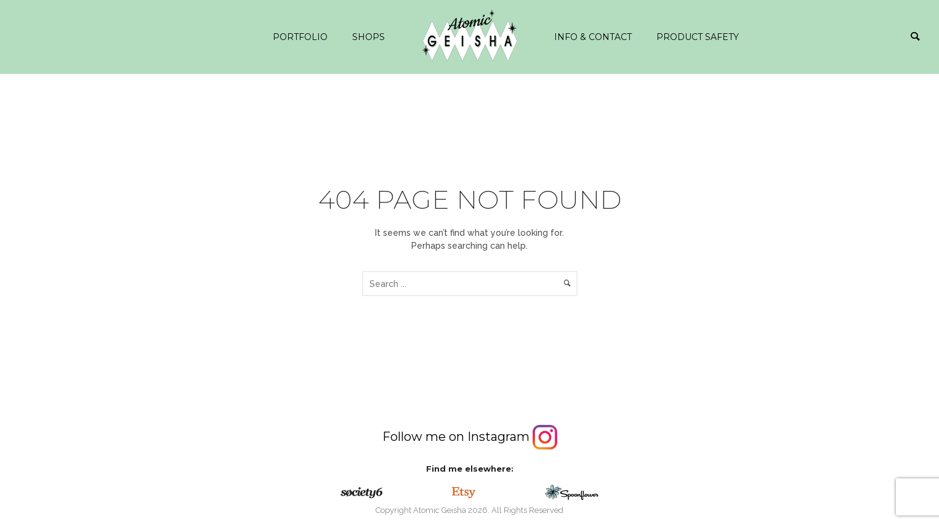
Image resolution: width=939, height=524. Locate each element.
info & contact (593, 36)
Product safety (697, 36)
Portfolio (300, 36)
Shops (368, 36)
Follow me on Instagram (469, 436)
